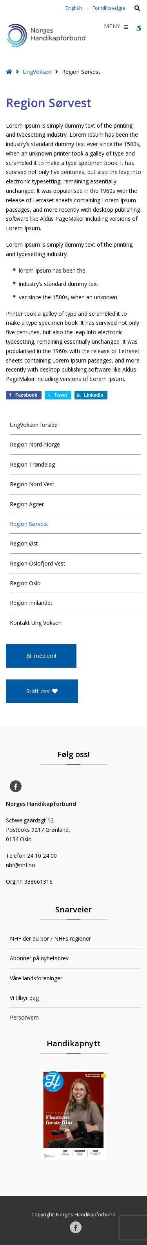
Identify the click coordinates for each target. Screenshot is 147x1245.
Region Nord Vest (32, 484)
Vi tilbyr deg (24, 997)
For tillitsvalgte (109, 8)
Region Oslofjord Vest (37, 563)
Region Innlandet (31, 602)
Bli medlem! (41, 655)
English (73, 8)
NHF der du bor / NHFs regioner (50, 938)
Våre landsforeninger (36, 978)
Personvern (24, 1017)
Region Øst (24, 543)
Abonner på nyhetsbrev (39, 958)
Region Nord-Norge (35, 444)
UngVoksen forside (34, 424)
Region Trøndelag (32, 464)
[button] (112, 27)
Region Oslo (25, 583)
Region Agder (27, 504)
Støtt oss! (42, 691)
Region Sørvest (29, 523)
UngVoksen (37, 71)
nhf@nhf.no (20, 865)
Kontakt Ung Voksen (36, 622)
